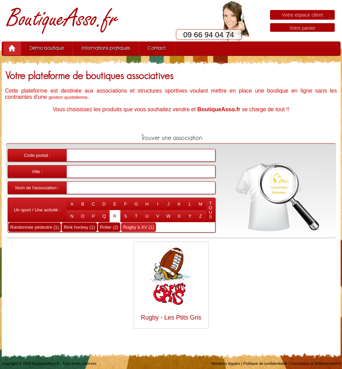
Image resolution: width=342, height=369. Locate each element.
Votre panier (302, 28)
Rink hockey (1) (79, 227)
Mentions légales (226, 363)
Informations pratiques (106, 48)
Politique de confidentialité (265, 363)
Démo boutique (47, 48)
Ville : (37, 171)
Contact (157, 48)
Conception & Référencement (315, 363)
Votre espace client (302, 15)
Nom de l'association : (37, 187)
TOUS (210, 210)
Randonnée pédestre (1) (34, 227)
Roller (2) (109, 227)
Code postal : (37, 155)
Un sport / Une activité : (37, 209)
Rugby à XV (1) (138, 227)
